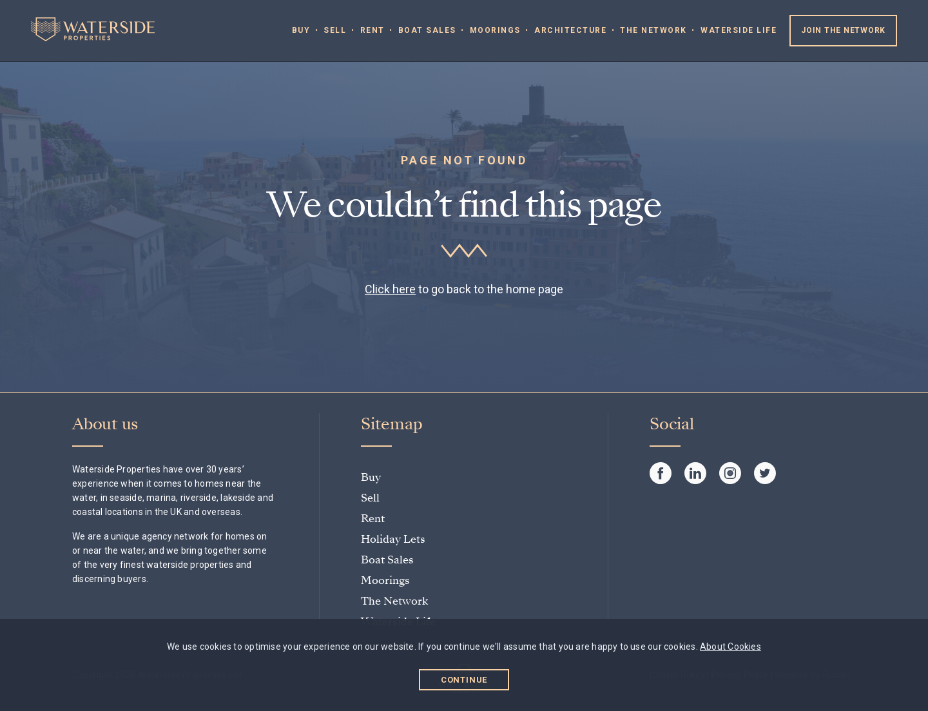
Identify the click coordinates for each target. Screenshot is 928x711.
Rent (372, 30)
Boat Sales (427, 30)
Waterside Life (739, 30)
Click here (390, 289)
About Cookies (730, 646)
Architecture (570, 30)
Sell (335, 30)
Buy (301, 30)
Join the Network (843, 30)
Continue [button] (464, 680)
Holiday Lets (393, 539)
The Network (653, 30)
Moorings (495, 30)
